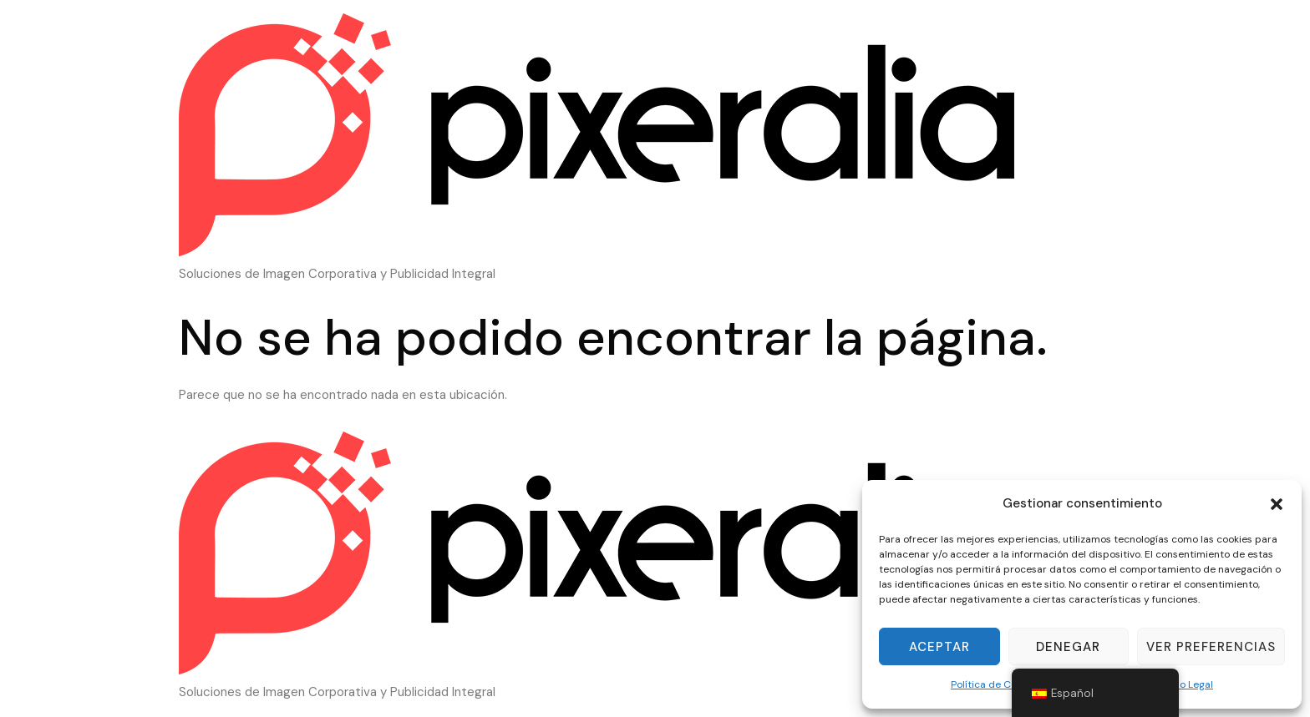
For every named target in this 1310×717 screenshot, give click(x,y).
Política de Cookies (996, 684)
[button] (1276, 504)
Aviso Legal (1187, 684)
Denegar (1068, 647)
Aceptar (939, 647)
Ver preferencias (1211, 647)
